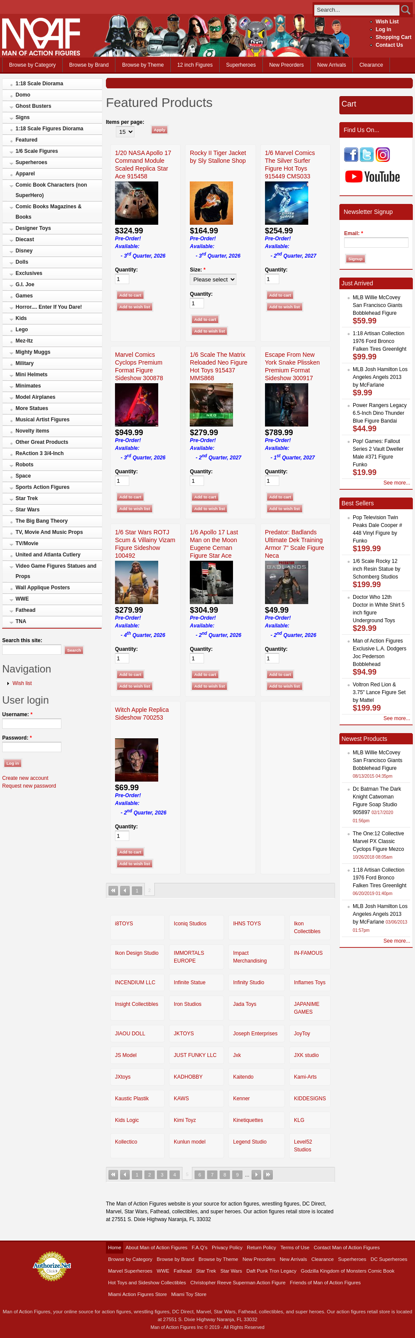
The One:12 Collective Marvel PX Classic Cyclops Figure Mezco (378, 841)
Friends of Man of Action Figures (325, 1282)
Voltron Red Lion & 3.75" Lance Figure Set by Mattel (379, 692)
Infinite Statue (189, 982)
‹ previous (125, 890)
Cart (349, 104)
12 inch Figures (195, 65)
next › (256, 1175)
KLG (299, 1120)
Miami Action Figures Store (137, 1294)
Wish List (387, 22)
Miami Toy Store (188, 1294)
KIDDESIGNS (310, 1099)
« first (113, 890)
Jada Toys (244, 1004)
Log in (383, 29)
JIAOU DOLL (130, 1034)
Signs (23, 117)
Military (25, 363)
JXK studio (306, 1055)
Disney (24, 251)
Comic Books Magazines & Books (49, 212)
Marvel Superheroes (130, 1270)
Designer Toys (33, 228)
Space (23, 476)
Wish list (22, 683)
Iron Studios (187, 1004)
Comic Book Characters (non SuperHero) (51, 190)
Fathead (25, 610)
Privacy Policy (227, 1247)
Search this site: (22, 640)
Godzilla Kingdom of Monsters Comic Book (348, 1270)
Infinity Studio (248, 982)
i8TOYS (124, 924)
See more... (396, 483)
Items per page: (125, 122)
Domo (23, 95)
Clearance (371, 65)
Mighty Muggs (33, 352)
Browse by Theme (143, 65)
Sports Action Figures (43, 487)
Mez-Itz (24, 341)
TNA (21, 621)
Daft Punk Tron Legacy (271, 1270)
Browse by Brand (89, 65)
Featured (27, 140)
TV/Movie (27, 543)
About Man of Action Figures (156, 1247)
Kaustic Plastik (132, 1099)
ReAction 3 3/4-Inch (40, 453)
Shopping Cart (394, 37)
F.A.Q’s (200, 1247)
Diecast (25, 239)
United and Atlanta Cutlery (48, 555)
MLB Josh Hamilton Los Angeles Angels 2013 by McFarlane (380, 377)
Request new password (29, 786)
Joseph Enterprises (255, 1034)
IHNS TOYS (247, 924)
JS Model (126, 1055)
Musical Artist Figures (43, 420)
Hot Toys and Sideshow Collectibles (147, 1282)
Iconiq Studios (190, 924)
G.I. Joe (25, 284)
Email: (353, 233)
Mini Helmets (32, 375)
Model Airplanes (35, 397)
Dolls (22, 262)
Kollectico (126, 1142)
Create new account (25, 778)
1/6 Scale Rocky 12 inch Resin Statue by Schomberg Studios (376, 569)
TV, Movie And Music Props (49, 532)
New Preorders (286, 65)
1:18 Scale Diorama (39, 84)
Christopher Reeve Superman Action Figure (237, 1282)
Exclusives (29, 273)
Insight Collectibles (136, 1004)
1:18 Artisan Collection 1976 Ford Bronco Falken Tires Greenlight (379, 341)
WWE (22, 599)
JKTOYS (184, 1034)
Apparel (25, 174)
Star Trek (27, 498)
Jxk (237, 1055)
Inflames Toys (310, 982)
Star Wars (28, 510)
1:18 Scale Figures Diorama (49, 129)
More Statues (32, 408)
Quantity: (126, 270)
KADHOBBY (188, 1077)
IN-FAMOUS (308, 953)
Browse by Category (32, 65)
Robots (24, 465)
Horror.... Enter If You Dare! (49, 307)
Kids (21, 318)
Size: (197, 270)
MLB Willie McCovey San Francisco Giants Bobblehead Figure (377, 305)
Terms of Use (295, 1247)
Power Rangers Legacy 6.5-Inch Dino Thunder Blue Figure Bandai (380, 413)
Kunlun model (189, 1142)
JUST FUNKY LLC (195, 1055)
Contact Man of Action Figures (347, 1247)
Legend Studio (249, 1142)
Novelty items (32, 431)
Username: (17, 714)
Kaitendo (243, 1077)
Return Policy (261, 1247)
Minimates (28, 386)
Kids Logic (127, 1120)
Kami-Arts (305, 1077)
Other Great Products (42, 442)
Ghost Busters (33, 106)
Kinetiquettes (248, 1120)
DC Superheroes (388, 1259)
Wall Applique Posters (43, 588)
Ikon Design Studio (137, 953)
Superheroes (241, 65)
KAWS (181, 1099)
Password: (17, 738)
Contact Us (389, 45)
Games (24, 296)
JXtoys (123, 1077)
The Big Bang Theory (42, 521)
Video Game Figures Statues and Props (56, 571)
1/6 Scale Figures (37, 151)
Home (114, 1247)
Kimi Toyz (185, 1120)
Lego (22, 329)
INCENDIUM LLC (135, 982)
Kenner (241, 1099)
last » (268, 1175)
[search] (357, 9)
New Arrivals (331, 65)
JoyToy (302, 1034)
